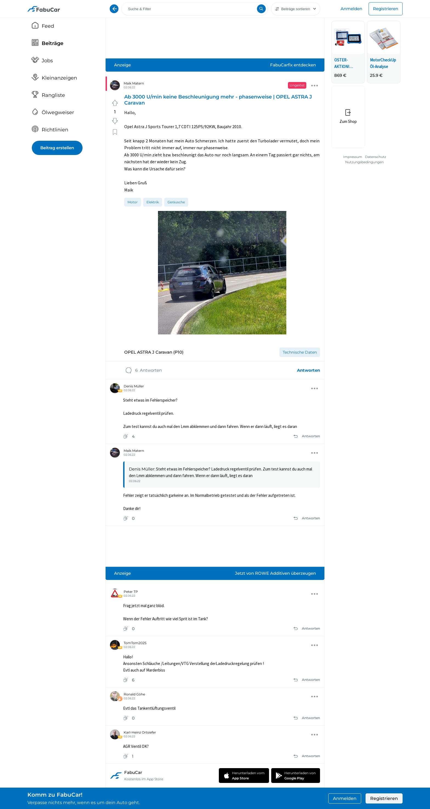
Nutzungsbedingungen (364, 162)
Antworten (308, 370)
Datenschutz (375, 157)
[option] (132, 202)
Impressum (352, 157)
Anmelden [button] (345, 798)
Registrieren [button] (384, 798)
